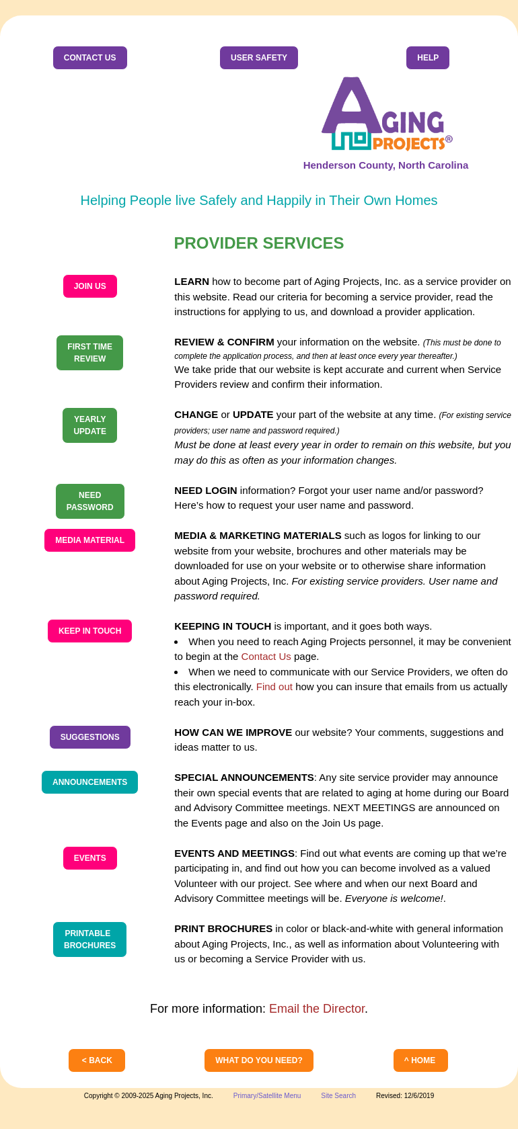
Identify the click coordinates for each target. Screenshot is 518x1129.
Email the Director (317, 1008)
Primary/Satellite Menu (267, 1095)
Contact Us (266, 656)
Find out (274, 686)
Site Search (338, 1095)
